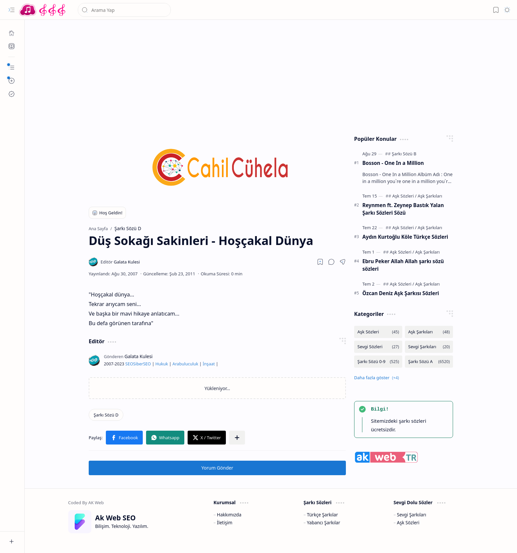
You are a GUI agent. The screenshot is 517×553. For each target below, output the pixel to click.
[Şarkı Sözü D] (106, 415)
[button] (11, 10)
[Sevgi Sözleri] (378, 347)
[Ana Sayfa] (11, 33)
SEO (129, 364)
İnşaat (209, 364)
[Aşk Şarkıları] (430, 196)
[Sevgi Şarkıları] (429, 347)
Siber (138, 364)
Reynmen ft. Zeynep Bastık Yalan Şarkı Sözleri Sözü (403, 209)
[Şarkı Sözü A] (429, 361)
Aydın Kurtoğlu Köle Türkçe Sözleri (405, 236)
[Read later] (320, 262)
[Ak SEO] (11, 46)
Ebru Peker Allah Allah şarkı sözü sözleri (403, 265)
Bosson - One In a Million (393, 163)
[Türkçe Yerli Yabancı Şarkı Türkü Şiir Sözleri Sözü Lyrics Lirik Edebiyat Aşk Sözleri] (43, 9)
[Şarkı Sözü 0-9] (378, 361)
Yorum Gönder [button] (217, 468)
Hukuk (161, 364)
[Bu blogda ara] (124, 9)
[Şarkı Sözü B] (404, 154)
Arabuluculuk (185, 364)
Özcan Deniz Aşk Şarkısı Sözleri (400, 293)
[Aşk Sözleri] (404, 196)
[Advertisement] (266, 76)
